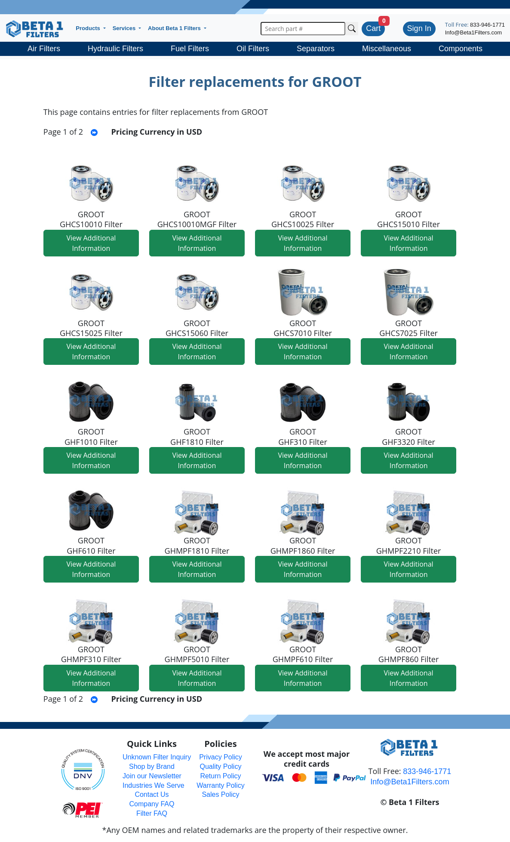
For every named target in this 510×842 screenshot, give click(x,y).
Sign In (419, 28)
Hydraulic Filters (115, 48)
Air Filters (44, 48)
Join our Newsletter (152, 776)
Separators (316, 48)
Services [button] (125, 28)
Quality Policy (221, 766)
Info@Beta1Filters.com (473, 32)
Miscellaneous (386, 48)
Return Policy (220, 776)
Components (460, 48)
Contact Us (152, 794)
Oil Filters (253, 48)
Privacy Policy (220, 757)
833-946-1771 (487, 25)
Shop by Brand (152, 766)
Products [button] (88, 28)
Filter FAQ (151, 813)
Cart (373, 28)
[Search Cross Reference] (351, 28)
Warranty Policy (220, 785)
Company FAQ (152, 804)
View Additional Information (91, 243)
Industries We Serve (153, 785)
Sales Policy (220, 794)
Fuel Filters (190, 48)
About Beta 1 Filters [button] (175, 28)
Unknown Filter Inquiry (157, 757)
